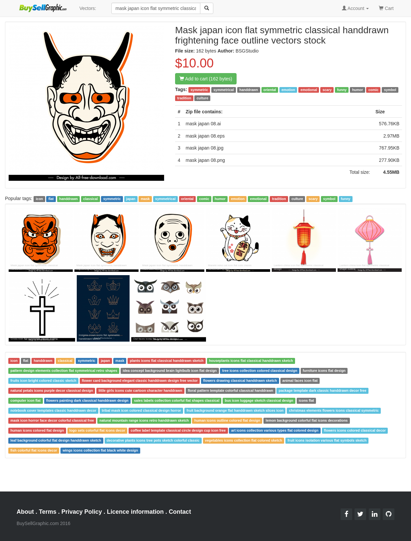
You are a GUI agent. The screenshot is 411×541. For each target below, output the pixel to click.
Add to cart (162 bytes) (205, 78)
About (25, 511)
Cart (386, 8)
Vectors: (87, 8)
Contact (180, 511)
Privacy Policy (81, 511)
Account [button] (355, 8)
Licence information (135, 511)
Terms (47, 511)
